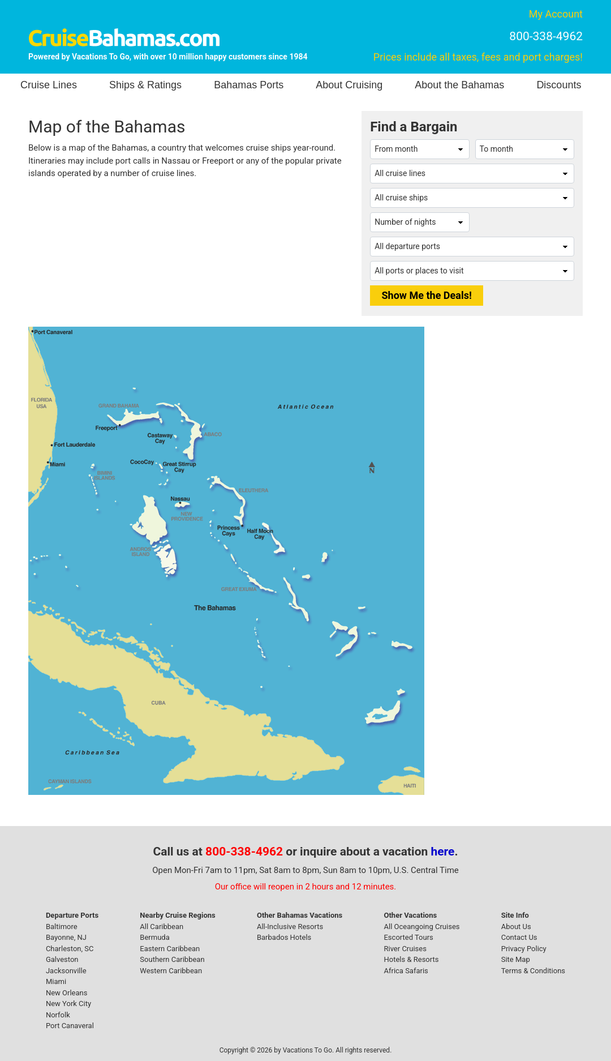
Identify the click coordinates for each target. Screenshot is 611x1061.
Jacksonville (66, 970)
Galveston (62, 959)
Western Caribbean (171, 970)
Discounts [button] (558, 85)
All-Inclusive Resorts (290, 926)
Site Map (515, 959)
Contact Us (519, 937)
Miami (56, 981)
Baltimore (62, 926)
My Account (556, 14)
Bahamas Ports (248, 85)
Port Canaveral (70, 1025)
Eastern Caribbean (170, 948)
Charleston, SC (70, 948)
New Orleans (67, 993)
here (443, 851)
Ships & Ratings (145, 85)
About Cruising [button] (349, 85)
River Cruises (405, 948)
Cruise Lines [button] (48, 85)
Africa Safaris (406, 970)
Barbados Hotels (284, 937)
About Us (516, 926)
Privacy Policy (524, 948)
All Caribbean (161, 926)
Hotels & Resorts (411, 959)
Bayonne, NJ (66, 937)
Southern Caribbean (172, 959)
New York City (68, 1003)
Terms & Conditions (533, 970)
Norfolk (58, 1015)
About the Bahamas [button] (459, 85)
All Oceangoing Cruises (421, 926)
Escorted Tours (408, 937)
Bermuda (154, 937)
